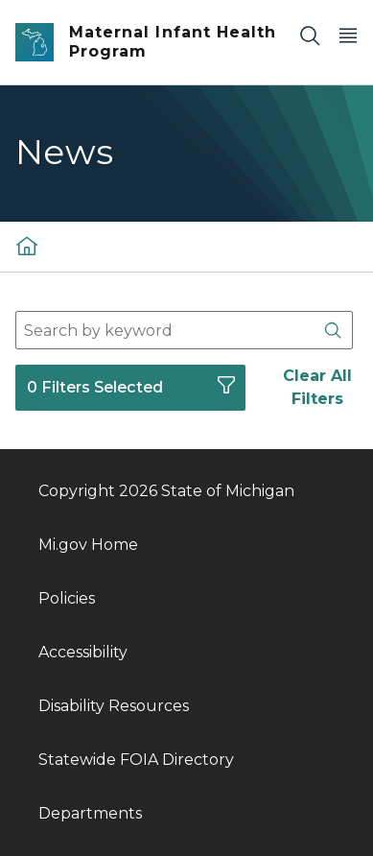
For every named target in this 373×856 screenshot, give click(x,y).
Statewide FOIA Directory (136, 759)
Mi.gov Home (88, 544)
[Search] (309, 35)
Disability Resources (113, 706)
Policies (66, 598)
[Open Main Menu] (348, 35)
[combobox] (184, 330)
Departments (90, 813)
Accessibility (83, 652)
